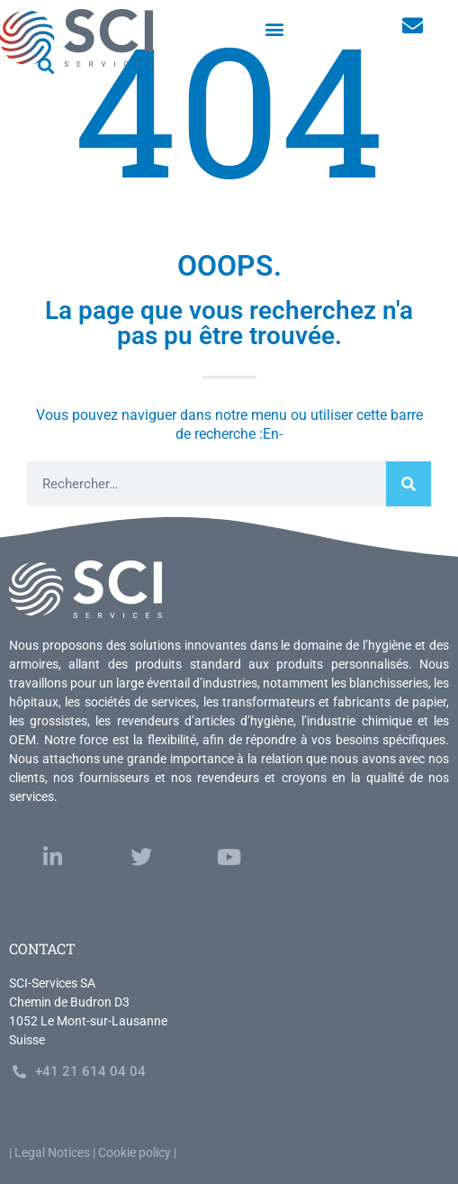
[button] (275, 28)
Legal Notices (52, 1152)
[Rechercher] (408, 483)
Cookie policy (134, 1152)
